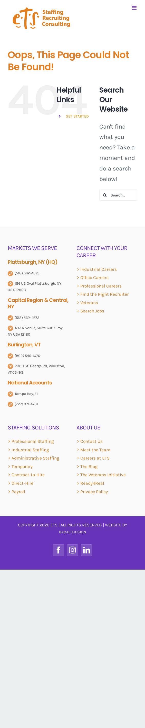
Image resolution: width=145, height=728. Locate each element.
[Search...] (118, 195)
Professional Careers (101, 286)
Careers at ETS (95, 458)
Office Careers (94, 277)
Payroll (18, 491)
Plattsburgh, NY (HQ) (32, 262)
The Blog (89, 466)
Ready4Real (92, 483)
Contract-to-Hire (28, 474)
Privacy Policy (94, 491)
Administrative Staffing (35, 458)
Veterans (89, 302)
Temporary (22, 466)
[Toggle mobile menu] (134, 8)
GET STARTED (77, 116)
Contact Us (91, 441)
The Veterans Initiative (103, 474)
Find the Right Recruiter (104, 294)
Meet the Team (95, 449)
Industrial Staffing (30, 449)
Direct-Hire (22, 483)
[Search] (104, 195)
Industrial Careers (98, 269)
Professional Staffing (33, 441)
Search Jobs (92, 310)
